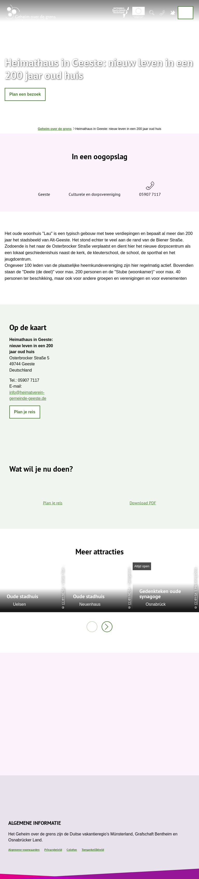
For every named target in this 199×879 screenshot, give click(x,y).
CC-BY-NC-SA (63, 596)
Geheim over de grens (55, 129)
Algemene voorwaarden (24, 849)
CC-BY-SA (195, 599)
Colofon (72, 849)
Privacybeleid (53, 849)
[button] (25, 94)
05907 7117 (150, 194)
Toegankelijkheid (93, 849)
